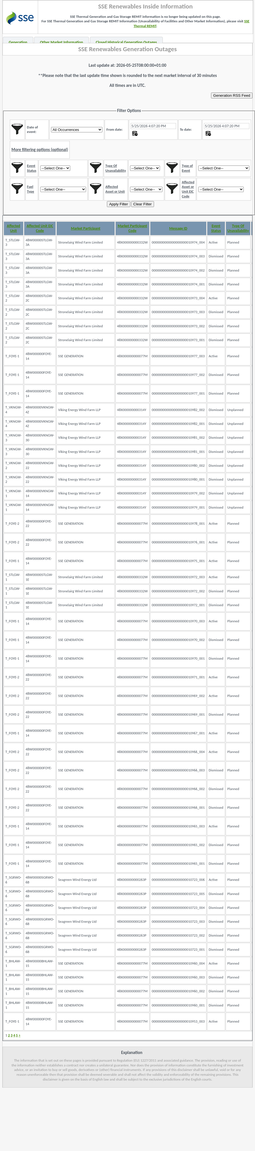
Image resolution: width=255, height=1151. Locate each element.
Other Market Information (61, 42)
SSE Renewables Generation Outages (127, 49)
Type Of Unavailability (238, 228)
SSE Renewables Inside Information (145, 6)
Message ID (178, 228)
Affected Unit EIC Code (40, 228)
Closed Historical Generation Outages (126, 42)
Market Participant (85, 228)
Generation (18, 42)
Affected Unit (13, 228)
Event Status (216, 228)
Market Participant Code (132, 228)
